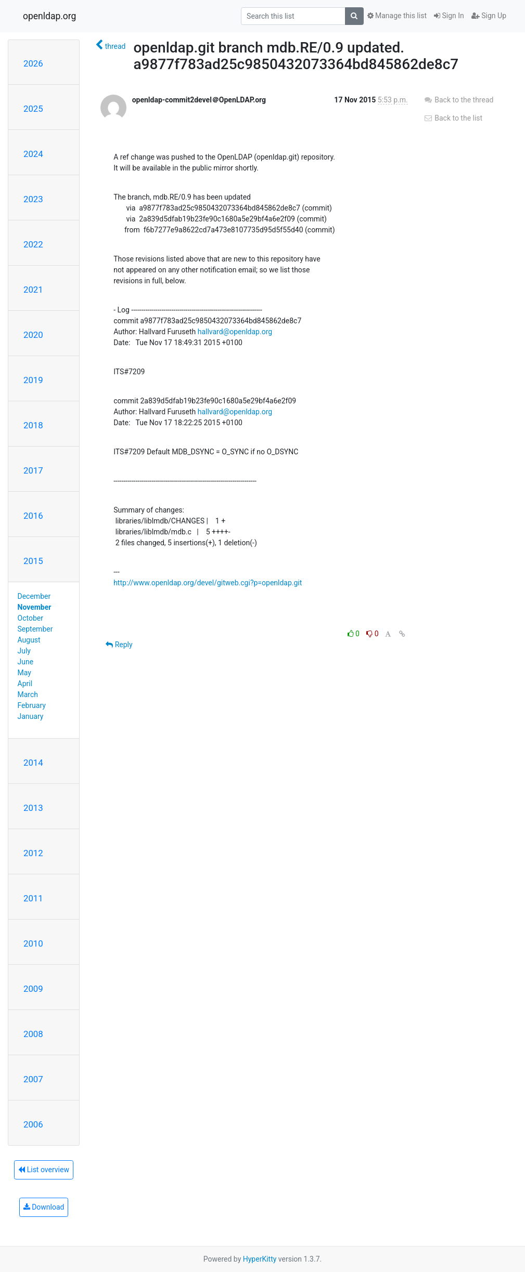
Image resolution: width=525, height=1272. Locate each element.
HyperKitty (260, 1259)
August (29, 640)
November (35, 607)
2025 (33, 108)
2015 (33, 561)
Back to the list (453, 118)
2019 (33, 380)
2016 (33, 515)
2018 (33, 425)
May (24, 672)
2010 (33, 943)
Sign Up (488, 15)
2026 (33, 63)
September (35, 629)
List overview (43, 1169)
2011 (33, 898)
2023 (33, 199)
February (32, 705)
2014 (33, 762)
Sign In (449, 15)
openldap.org (49, 16)
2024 (33, 154)
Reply (119, 644)
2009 (33, 988)
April (25, 683)
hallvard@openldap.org (235, 331)
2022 (33, 244)
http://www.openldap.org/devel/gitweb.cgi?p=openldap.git (207, 583)
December (34, 596)
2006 (33, 1124)
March (28, 694)
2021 (33, 289)
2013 (33, 808)
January (31, 716)
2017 (33, 470)
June (26, 662)
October (30, 618)
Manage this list (397, 15)
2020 (33, 335)
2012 (33, 853)
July (24, 651)
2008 (33, 1034)
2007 (33, 1079)
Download (44, 1207)
